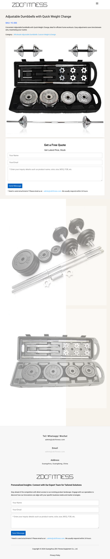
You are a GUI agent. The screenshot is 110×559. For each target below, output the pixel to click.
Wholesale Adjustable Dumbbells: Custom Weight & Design (35, 34)
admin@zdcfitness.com (52, 191)
